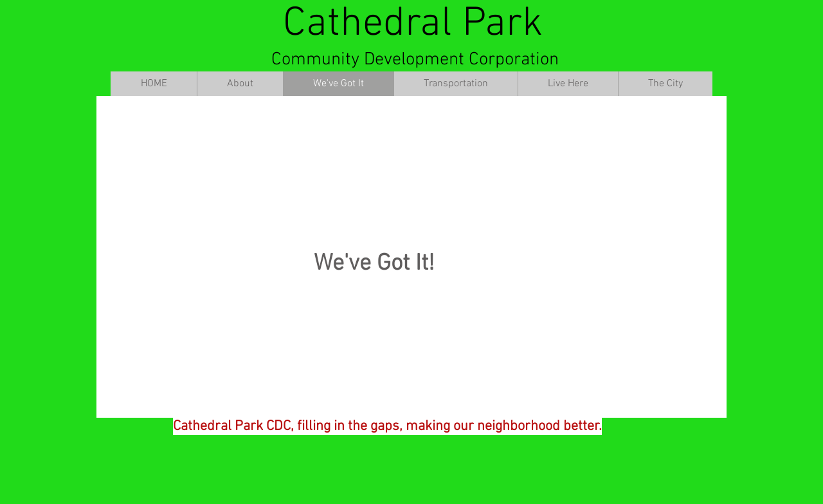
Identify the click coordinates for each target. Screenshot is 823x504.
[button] (240, 83)
